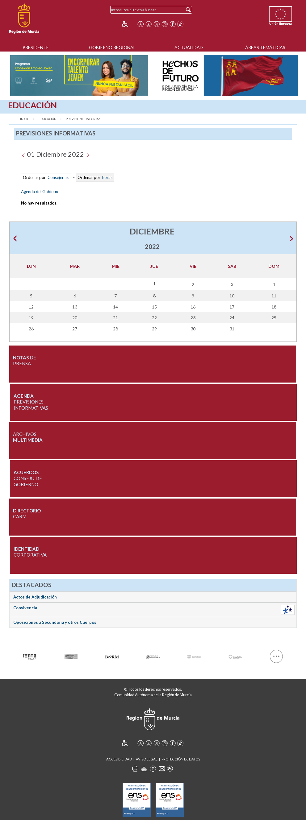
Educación (48, 119)
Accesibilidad (119, 759)
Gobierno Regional (112, 47)
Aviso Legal (146, 759)
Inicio (24, 119)
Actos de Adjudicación (35, 596)
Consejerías (58, 177)
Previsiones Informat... (84, 119)
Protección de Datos (180, 759)
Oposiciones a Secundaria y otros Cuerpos (54, 622)
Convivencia (25, 607)
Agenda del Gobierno (40, 191)
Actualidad (188, 47)
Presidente (36, 47)
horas (106, 177)
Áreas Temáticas (265, 47)
